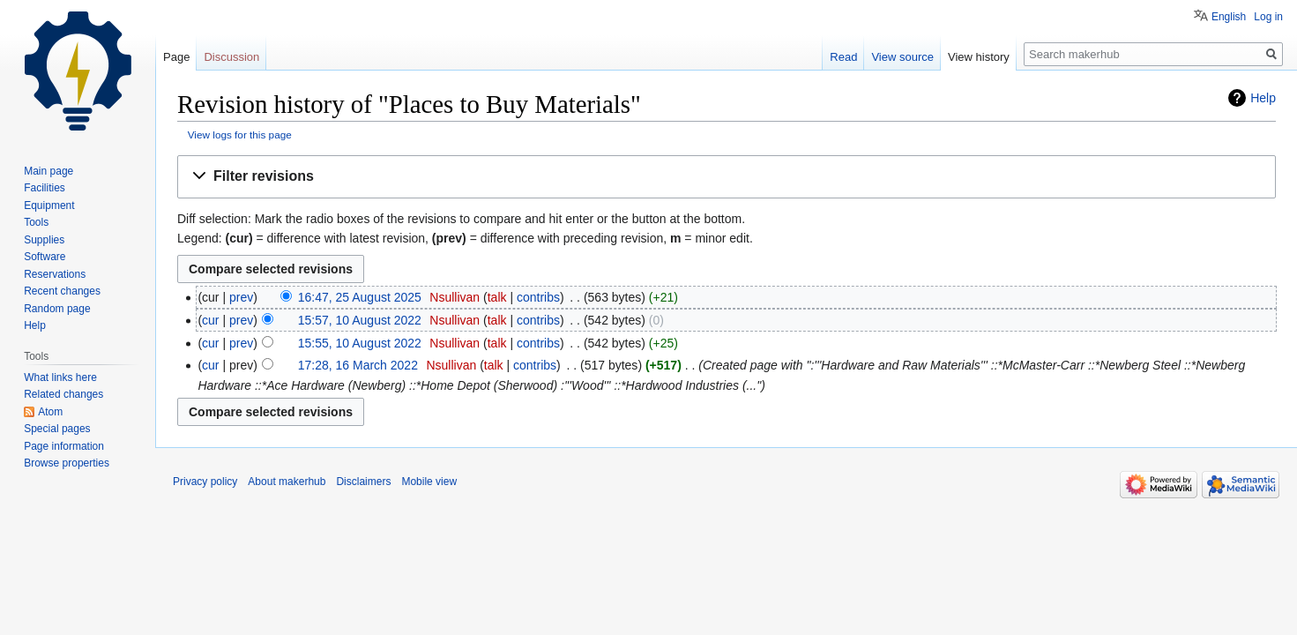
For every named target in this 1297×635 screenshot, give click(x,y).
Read (843, 57)
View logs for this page (240, 134)
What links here (60, 377)
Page (176, 57)
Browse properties (66, 463)
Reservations (55, 274)
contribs (538, 297)
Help (1263, 98)
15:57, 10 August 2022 (359, 320)
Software (44, 256)
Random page (57, 309)
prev (241, 297)
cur (210, 320)
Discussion (231, 57)
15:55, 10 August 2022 (359, 343)
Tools (36, 222)
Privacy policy (205, 481)
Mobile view (429, 481)
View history (979, 57)
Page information (64, 446)
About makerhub (286, 481)
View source (902, 57)
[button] (726, 177)
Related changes (63, 394)
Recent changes (62, 291)
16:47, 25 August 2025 (359, 297)
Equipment (49, 205)
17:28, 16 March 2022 (358, 365)
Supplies (44, 240)
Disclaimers (363, 481)
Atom (50, 412)
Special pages (57, 428)
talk (497, 297)
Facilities (44, 188)
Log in (1268, 17)
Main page (48, 171)
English (1228, 17)
